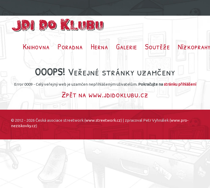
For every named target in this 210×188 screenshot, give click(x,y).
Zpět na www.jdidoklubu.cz (105, 94)
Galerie (126, 46)
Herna (99, 46)
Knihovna (36, 46)
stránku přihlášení (180, 84)
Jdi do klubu (58, 25)
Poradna (70, 46)
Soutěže (157, 46)
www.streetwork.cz (103, 120)
